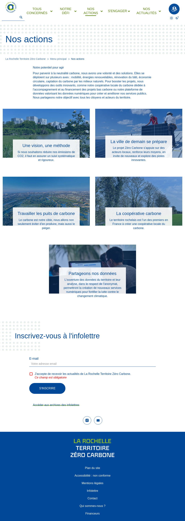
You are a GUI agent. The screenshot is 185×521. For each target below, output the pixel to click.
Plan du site (92, 468)
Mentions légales (92, 483)
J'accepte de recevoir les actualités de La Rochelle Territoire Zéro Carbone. (83, 373)
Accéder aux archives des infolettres (56, 404)
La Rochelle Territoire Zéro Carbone (25, 58)
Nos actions (77, 58)
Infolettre (92, 490)
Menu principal (58, 58)
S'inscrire (47, 388)
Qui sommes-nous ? (92, 505)
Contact (92, 498)
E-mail (33, 358)
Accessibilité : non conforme (92, 475)
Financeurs (92, 513)
